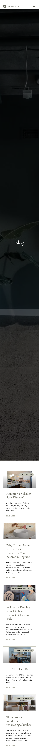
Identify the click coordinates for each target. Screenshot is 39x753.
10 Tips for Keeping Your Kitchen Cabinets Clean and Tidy (18, 614)
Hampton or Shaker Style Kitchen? (18, 497)
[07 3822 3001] (4, 8)
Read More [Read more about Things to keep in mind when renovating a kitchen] (10, 747)
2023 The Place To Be (19, 671)
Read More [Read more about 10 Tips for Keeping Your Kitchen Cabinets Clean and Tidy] (10, 641)
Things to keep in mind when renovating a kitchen (19, 722)
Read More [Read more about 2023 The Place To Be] (10, 689)
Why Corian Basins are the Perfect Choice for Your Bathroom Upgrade (18, 552)
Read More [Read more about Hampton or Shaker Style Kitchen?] (10, 517)
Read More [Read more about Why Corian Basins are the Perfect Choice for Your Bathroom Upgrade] (10, 579)
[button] (34, 8)
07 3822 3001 (13, 8)
